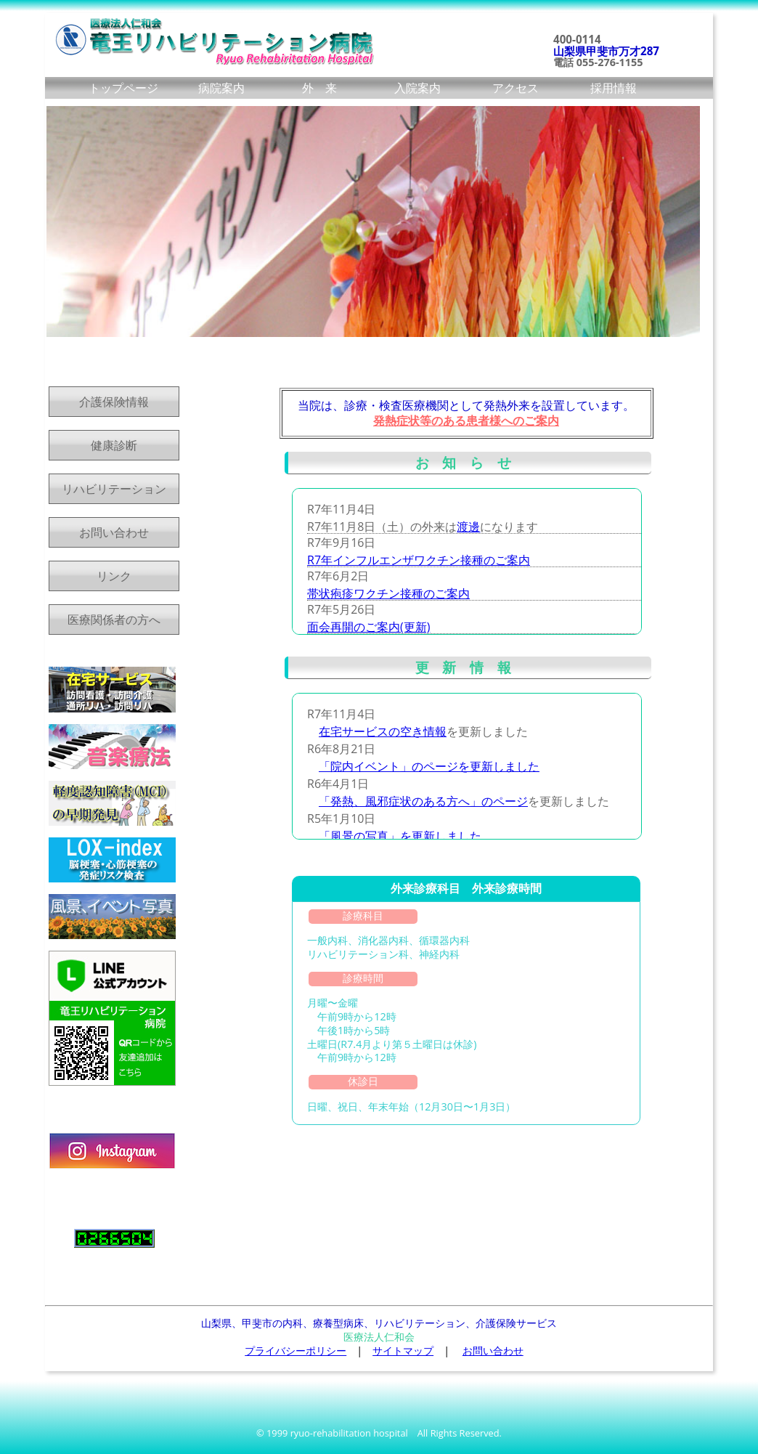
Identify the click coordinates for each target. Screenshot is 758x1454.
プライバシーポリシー (295, 1350)
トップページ (123, 88)
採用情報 (613, 88)
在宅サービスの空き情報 (383, 731)
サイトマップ (402, 1350)
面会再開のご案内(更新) (368, 627)
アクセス (515, 88)
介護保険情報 (114, 402)
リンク (114, 576)
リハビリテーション (114, 489)
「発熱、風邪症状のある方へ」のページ (423, 801)
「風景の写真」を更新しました (400, 836)
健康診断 (114, 445)
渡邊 (468, 527)
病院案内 (221, 88)
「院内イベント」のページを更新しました (429, 766)
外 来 (319, 88)
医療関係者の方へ (114, 620)
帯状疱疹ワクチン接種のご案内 (388, 593)
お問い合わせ (114, 532)
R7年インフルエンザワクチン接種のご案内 (418, 560)
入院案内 (417, 88)
